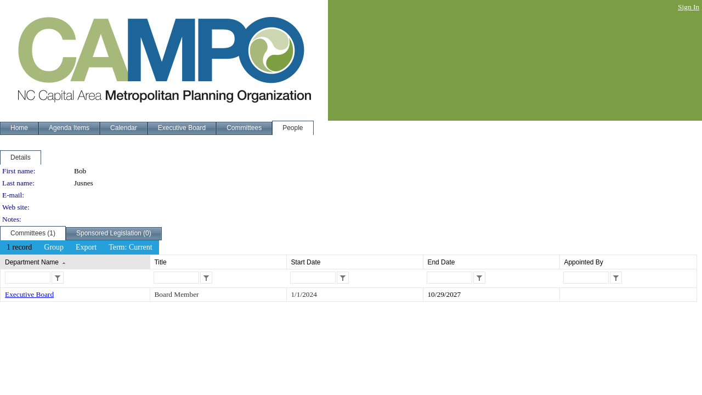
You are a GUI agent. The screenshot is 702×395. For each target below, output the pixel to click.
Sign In (688, 7)
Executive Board (29, 294)
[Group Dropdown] (54, 247)
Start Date (305, 262)
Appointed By (583, 262)
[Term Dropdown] (130, 247)
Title (160, 262)
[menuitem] (19, 247)
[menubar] (79, 247)
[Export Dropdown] (86, 247)
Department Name (32, 262)
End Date (441, 262)
